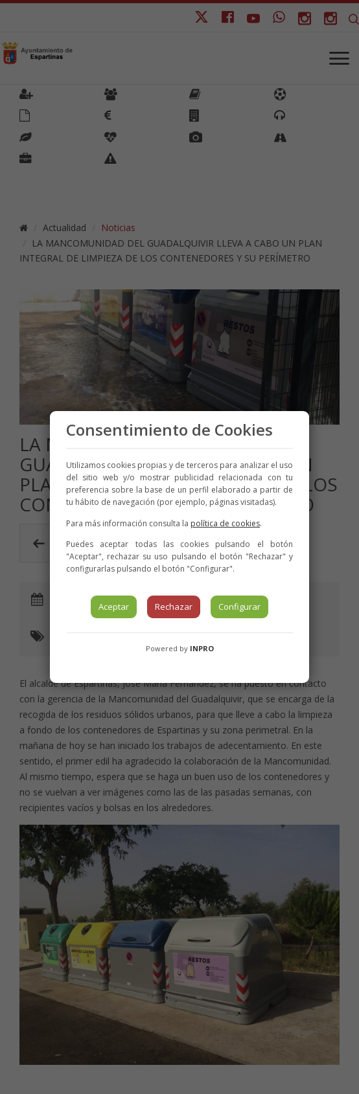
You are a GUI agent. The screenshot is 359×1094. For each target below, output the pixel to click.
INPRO (202, 648)
